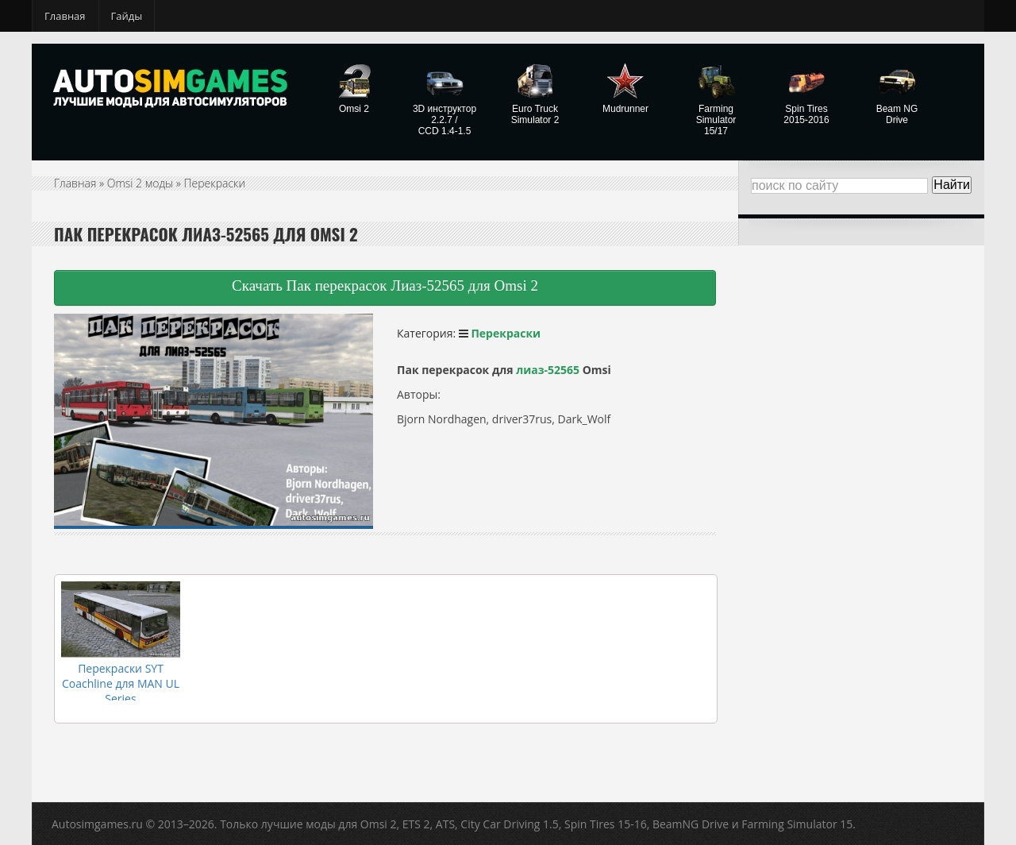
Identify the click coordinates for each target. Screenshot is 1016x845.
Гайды (127, 16)
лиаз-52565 (547, 369)
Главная (65, 16)
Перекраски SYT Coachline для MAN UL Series (120, 683)
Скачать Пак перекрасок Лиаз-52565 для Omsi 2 (385, 285)
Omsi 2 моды (140, 183)
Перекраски (214, 183)
